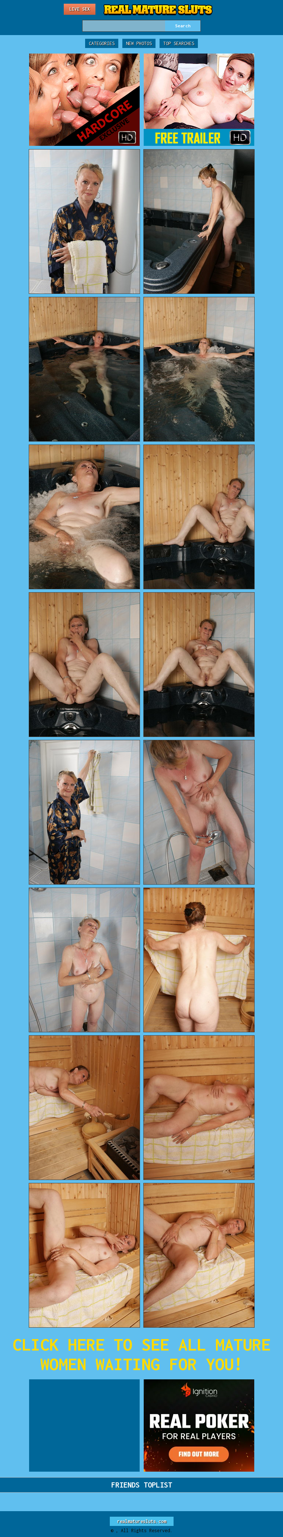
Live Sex (79, 9)
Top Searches (178, 43)
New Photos (139, 43)
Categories (102, 43)
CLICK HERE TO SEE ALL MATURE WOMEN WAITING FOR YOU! (141, 1354)
